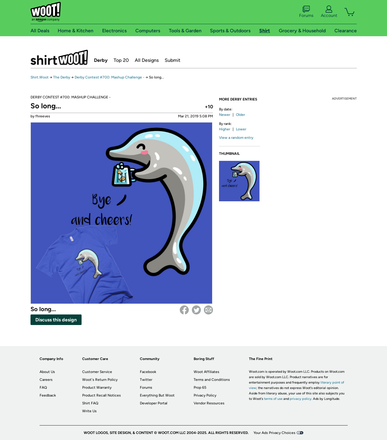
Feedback (48, 395)
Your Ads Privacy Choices (274, 433)
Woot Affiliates (206, 372)
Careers (46, 380)
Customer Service (97, 372)
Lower (241, 129)
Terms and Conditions (212, 380)
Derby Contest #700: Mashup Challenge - (110, 77)
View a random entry (236, 138)
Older (240, 115)
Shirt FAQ (90, 403)
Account (329, 11)
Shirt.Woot (59, 57)
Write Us (89, 411)
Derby (101, 60)
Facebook (184, 309)
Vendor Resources (209, 403)
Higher (224, 129)
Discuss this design (56, 320)
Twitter (196, 309)
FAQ (43, 387)
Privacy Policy (205, 395)
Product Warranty (96, 387)
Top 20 (121, 60)
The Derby (61, 77)
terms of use (273, 399)
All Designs (147, 60)
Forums (306, 11)
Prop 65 (200, 387)
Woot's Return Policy (100, 380)
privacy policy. (301, 399)
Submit (172, 60)
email (208, 309)
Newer (224, 115)
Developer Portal (153, 403)
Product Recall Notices (101, 395)
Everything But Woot (157, 395)
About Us (47, 372)
